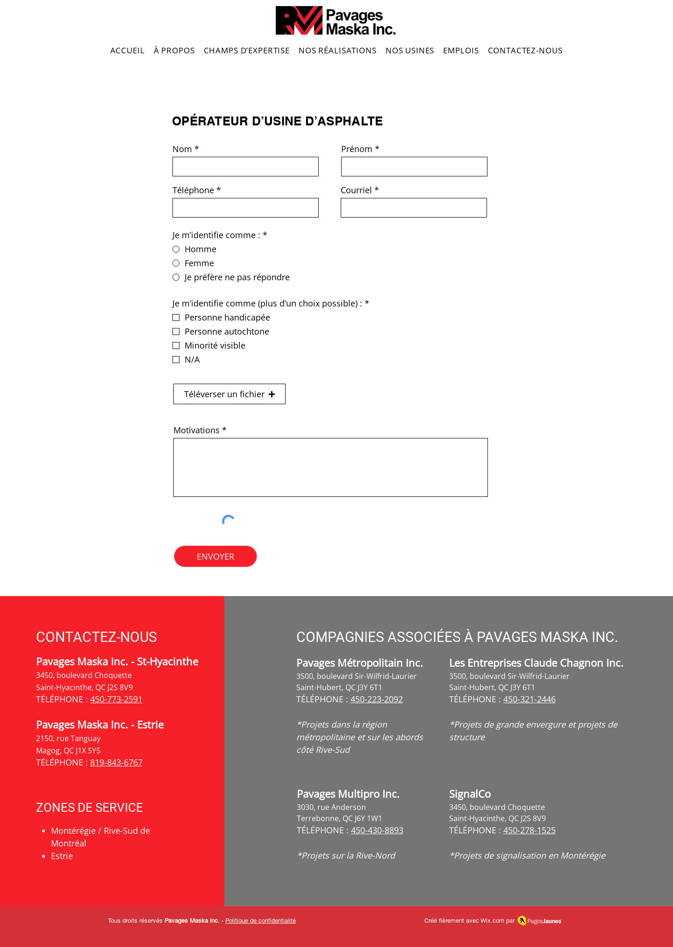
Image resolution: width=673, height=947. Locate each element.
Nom (182, 149)
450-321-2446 (529, 699)
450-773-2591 (116, 699)
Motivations (196, 430)
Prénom (356, 149)
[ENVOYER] (215, 556)
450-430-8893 (377, 830)
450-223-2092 (377, 699)
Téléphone (193, 190)
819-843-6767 (116, 762)
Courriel (356, 190)
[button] (229, 394)
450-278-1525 (529, 830)
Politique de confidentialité (260, 920)
